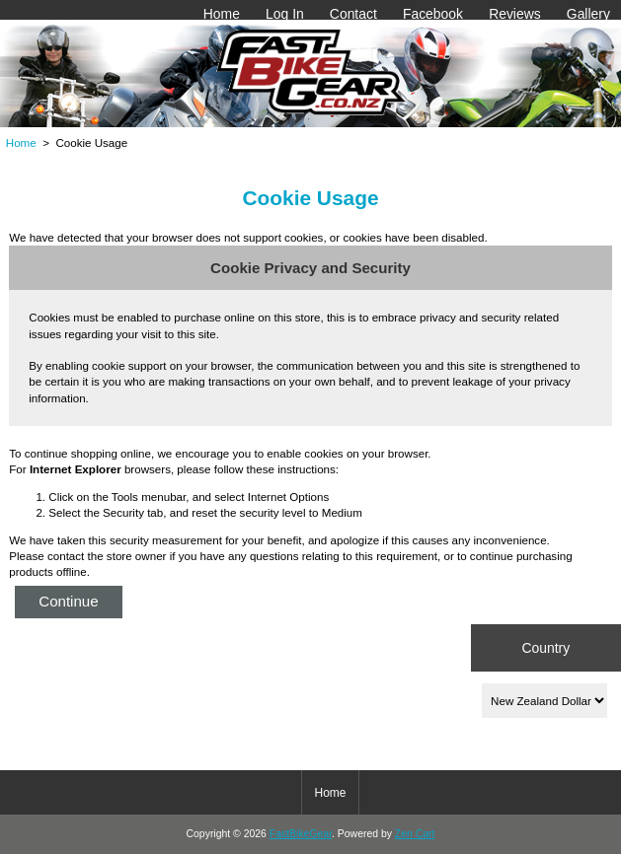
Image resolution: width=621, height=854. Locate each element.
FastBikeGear (301, 833)
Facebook (433, 14)
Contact (353, 14)
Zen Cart (415, 833)
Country (545, 647)
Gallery (588, 14)
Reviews (515, 14)
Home (221, 14)
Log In (285, 14)
